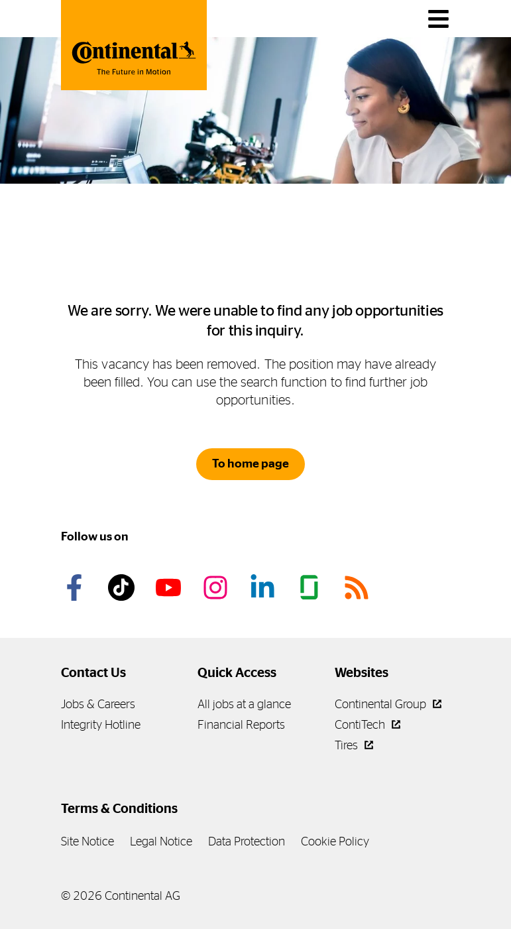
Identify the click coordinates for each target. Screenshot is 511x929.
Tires (354, 745)
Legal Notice (161, 841)
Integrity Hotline (101, 724)
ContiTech (367, 724)
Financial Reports (241, 724)
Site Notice (87, 841)
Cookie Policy (335, 841)
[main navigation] (438, 19)
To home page (250, 463)
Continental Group (388, 704)
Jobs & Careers (98, 704)
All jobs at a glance (244, 704)
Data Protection (246, 841)
